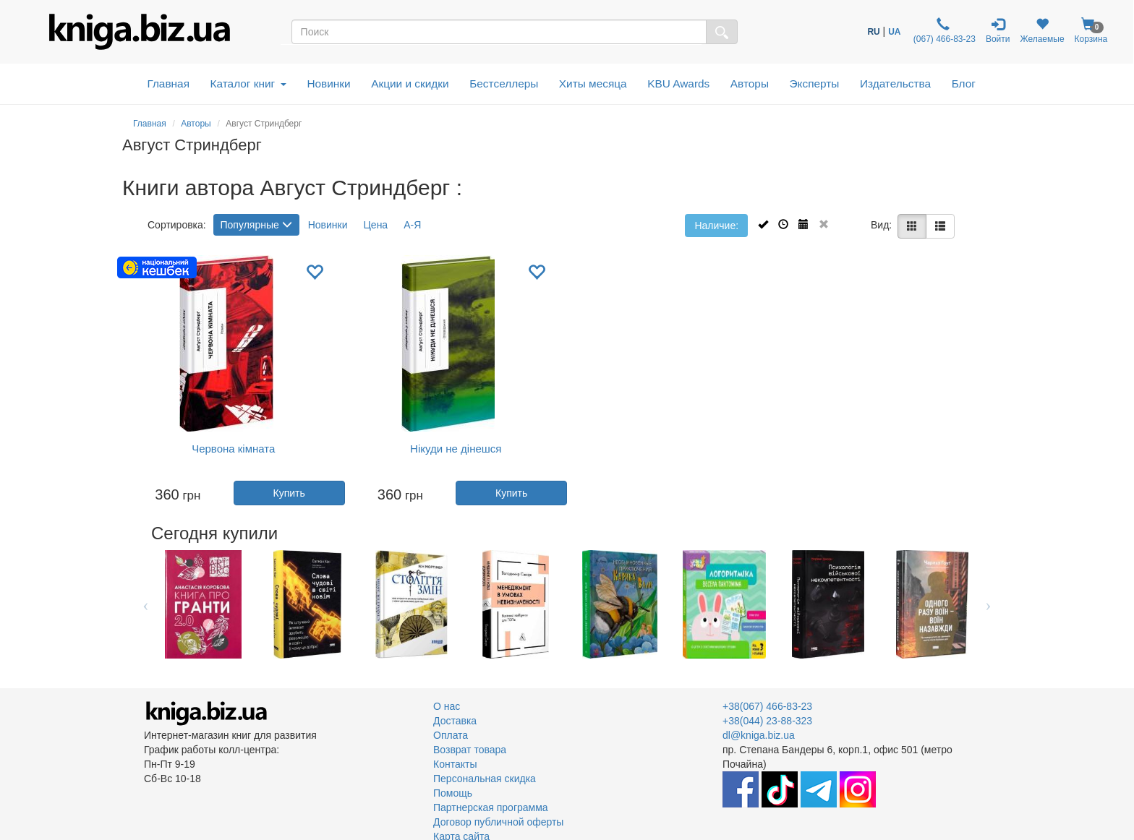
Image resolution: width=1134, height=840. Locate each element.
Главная (168, 83)
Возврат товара (469, 749)
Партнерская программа (490, 807)
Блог (964, 83)
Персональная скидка (484, 778)
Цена (376, 225)
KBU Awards (678, 83)
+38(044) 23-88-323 (767, 721)
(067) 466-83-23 (943, 30)
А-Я (412, 225)
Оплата (450, 735)
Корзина (1091, 30)
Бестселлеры (503, 83)
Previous (146, 604)
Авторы (749, 83)
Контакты (455, 764)
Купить (288, 493)
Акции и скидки (410, 83)
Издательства (895, 83)
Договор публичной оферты (498, 822)
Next (988, 604)
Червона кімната (233, 448)
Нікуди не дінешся (455, 448)
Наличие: (716, 225)
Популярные (256, 225)
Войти (998, 30)
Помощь (452, 793)
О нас (446, 706)
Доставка (455, 721)
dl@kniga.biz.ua (758, 735)
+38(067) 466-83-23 (767, 706)
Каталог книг (248, 83)
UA (894, 32)
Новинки (328, 83)
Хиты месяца (593, 83)
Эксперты (814, 83)
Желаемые (1042, 30)
